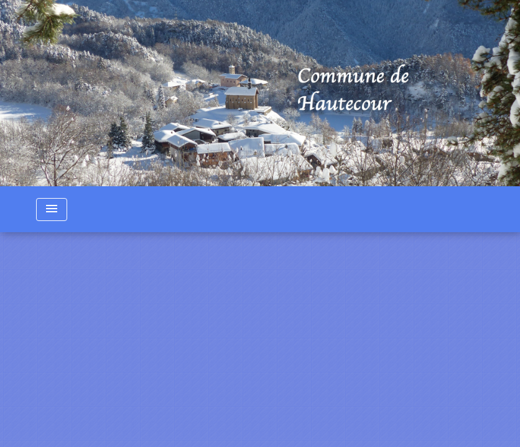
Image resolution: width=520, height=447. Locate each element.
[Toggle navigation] (51, 209)
